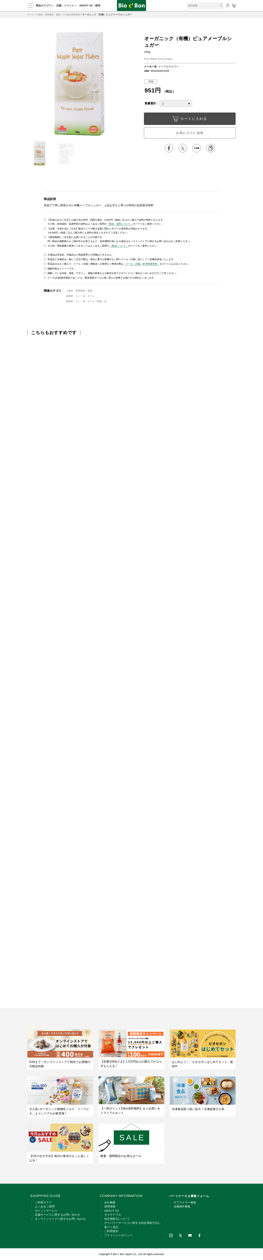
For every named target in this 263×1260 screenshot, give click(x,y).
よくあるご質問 (45, 1206)
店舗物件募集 (182, 1206)
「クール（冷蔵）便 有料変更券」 (141, 263)
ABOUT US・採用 (89, 5)
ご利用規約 (111, 1230)
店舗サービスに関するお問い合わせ (57, 1214)
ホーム (31, 14)
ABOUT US (111, 1210)
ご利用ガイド (43, 1202)
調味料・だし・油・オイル (80, 295)
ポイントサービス (46, 1210)
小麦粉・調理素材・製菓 (50, 14)
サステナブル (112, 1214)
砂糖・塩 (102, 301)
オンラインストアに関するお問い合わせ (60, 1218)
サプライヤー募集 (185, 1202)
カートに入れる (190, 119)
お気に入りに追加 (189, 133)
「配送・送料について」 (120, 223)
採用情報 (110, 1206)
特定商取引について (117, 1218)
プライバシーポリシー (118, 1234)
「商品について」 (118, 245)
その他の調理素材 (74, 14)
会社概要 (110, 1202)
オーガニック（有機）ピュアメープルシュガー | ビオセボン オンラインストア (131, 5)
